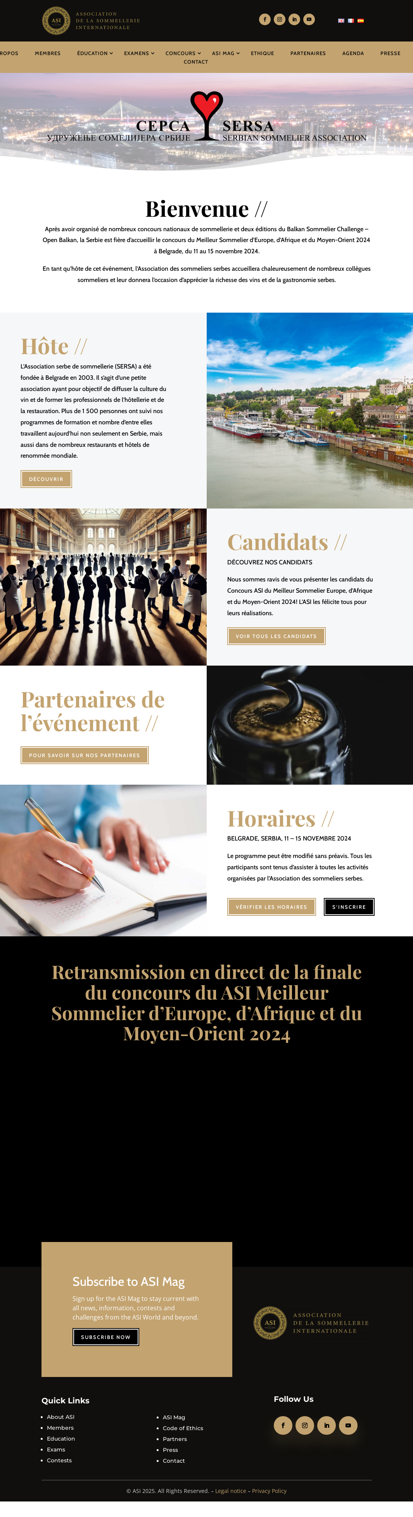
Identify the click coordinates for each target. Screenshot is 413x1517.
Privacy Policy (269, 1485)
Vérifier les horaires (272, 901)
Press (170, 1444)
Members (60, 1422)
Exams (56, 1444)
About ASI (60, 1411)
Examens (136, 53)
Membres (48, 53)
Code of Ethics (183, 1422)
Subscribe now (106, 1331)
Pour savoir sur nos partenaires (84, 755)
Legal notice (230, 1485)
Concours (181, 53)
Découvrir (46, 479)
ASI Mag (223, 53)
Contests (59, 1454)
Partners (175, 1433)
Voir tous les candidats (276, 636)
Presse (390, 53)
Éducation (92, 53)
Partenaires (308, 53)
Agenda (353, 53)
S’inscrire (349, 901)
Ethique (262, 53)
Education (61, 1433)
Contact (196, 61)
